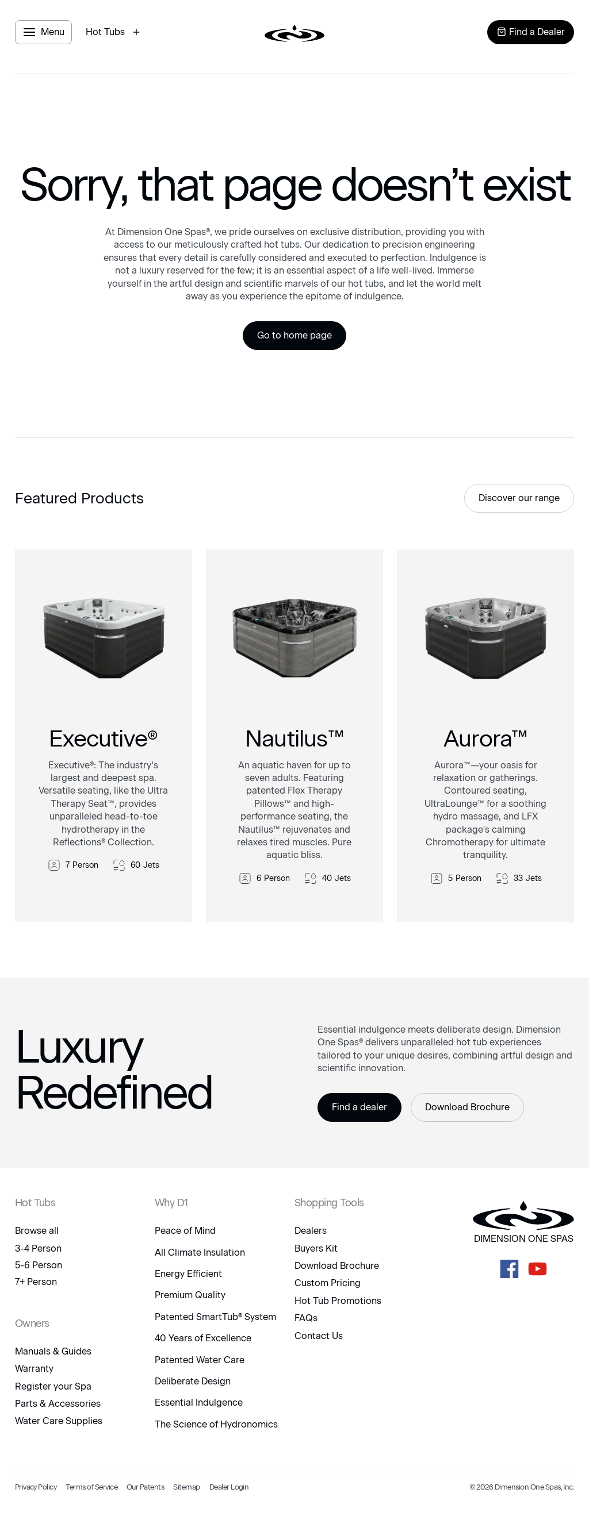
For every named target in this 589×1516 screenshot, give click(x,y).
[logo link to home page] (294, 32)
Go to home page (294, 335)
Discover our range (519, 497)
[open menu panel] (43, 32)
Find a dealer (359, 1107)
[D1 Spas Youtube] (537, 1269)
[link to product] (103, 735)
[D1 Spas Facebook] (509, 1269)
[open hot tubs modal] (114, 32)
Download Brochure (467, 1107)
